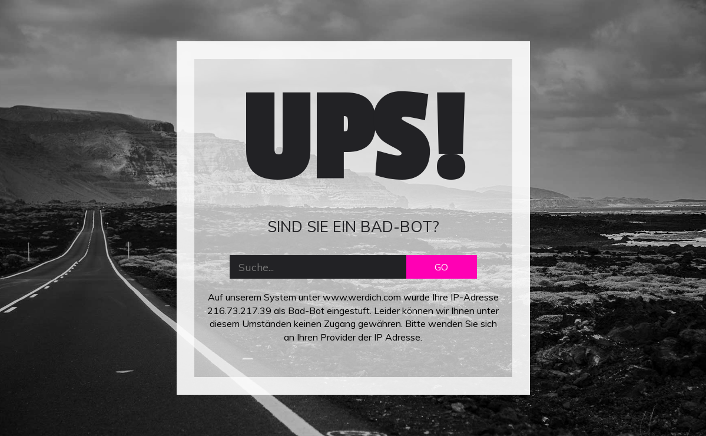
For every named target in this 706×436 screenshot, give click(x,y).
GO (441, 267)
